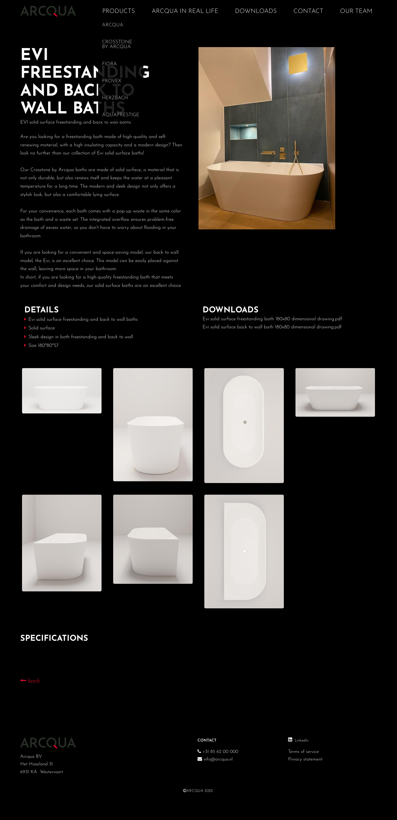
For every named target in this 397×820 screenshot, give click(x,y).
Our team (356, 11)
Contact (308, 11)
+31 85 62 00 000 (219, 751)
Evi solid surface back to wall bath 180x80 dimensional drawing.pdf (272, 327)
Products (118, 11)
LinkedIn (302, 741)
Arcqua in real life (185, 11)
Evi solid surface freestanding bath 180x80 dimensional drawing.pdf (272, 319)
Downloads (256, 11)
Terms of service (303, 751)
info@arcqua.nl (215, 759)
